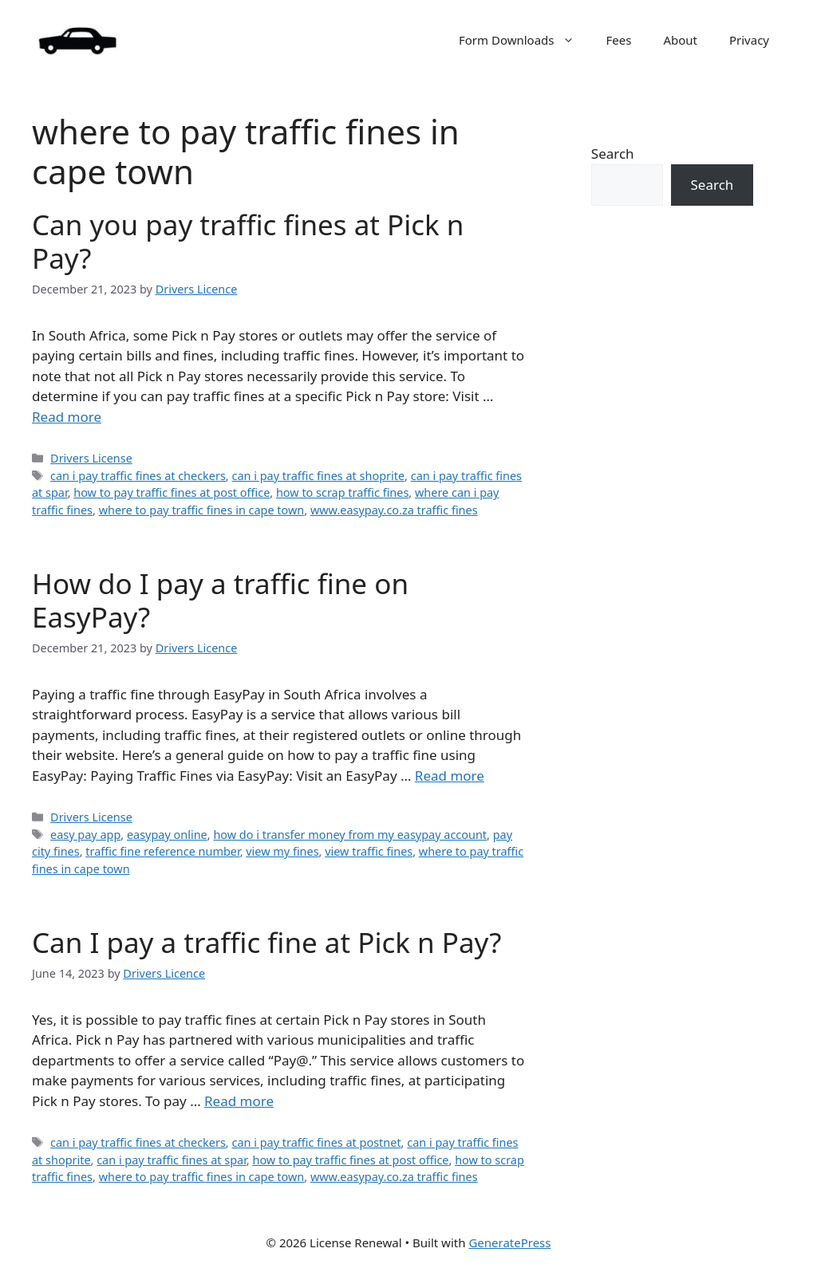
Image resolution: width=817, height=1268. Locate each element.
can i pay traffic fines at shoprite (318, 475)
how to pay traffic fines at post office (171, 492)
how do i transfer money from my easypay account (350, 834)
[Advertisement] (672, 524)
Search (612, 153)
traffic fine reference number (162, 851)
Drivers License (91, 458)
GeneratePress (509, 1242)
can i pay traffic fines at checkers (138, 475)
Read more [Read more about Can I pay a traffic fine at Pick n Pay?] (239, 1101)
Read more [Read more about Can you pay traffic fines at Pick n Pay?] (66, 417)
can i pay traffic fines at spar (172, 1160)
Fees (619, 40)
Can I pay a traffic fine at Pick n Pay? (266, 942)
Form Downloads (524, 40)
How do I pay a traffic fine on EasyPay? (220, 600)
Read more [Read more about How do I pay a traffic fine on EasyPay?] (449, 775)
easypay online (167, 834)
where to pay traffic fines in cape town (202, 510)
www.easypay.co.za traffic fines (394, 510)
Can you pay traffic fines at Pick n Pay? (248, 241)
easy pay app (85, 834)
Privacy (749, 40)
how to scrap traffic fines (342, 492)
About (680, 40)
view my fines (282, 851)
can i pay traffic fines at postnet (316, 1142)
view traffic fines (368, 851)
